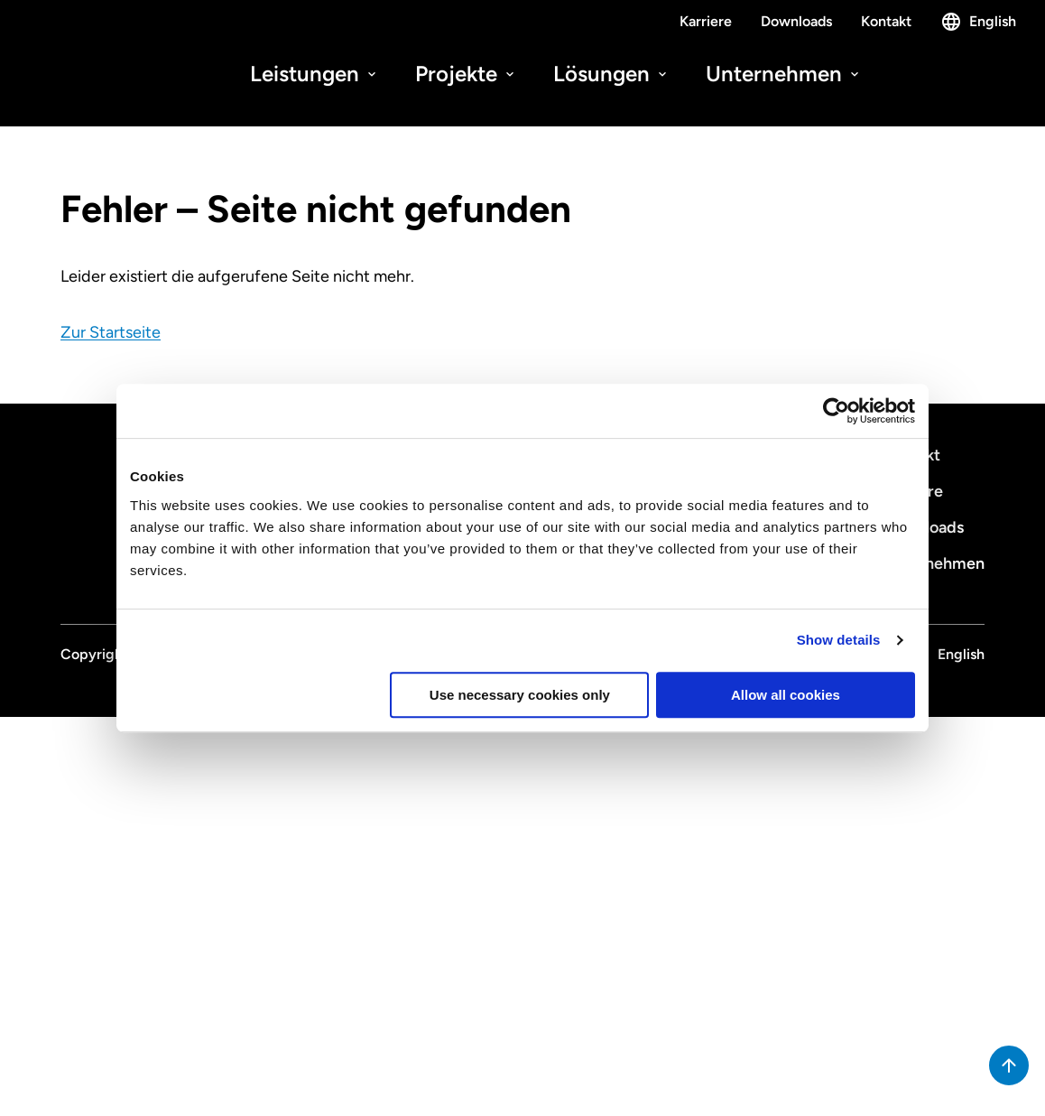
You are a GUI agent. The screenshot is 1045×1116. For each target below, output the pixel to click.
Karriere (706, 21)
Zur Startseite (110, 332)
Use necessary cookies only (520, 694)
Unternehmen (784, 73)
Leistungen (314, 73)
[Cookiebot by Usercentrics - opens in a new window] (836, 410)
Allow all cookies (785, 694)
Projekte (466, 73)
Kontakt (886, 21)
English (978, 22)
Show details (839, 639)
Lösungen (611, 73)
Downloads (796, 21)
